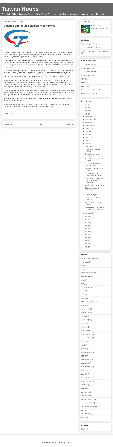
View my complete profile (99, 28)
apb (82, 269)
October (88, 122)
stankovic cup (86, 367)
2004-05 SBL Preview (88, 72)
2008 (86, 220)
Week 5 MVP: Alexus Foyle (94, 185)
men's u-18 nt (85, 334)
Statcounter (85, 429)
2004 (86, 232)
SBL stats (84, 363)
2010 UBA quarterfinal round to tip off (92, 164)
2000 (86, 244)
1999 (86, 247)
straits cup (84, 370)
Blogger (68, 442)
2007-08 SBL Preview (88, 64)
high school (85, 312)
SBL (82, 356)
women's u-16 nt (86, 395)
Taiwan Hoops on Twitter (89, 44)
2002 (86, 238)
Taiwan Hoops (20, 9)
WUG (83, 417)
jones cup (84, 320)
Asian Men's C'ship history (90, 93)
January (88, 213)
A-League (84, 262)
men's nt (84, 327)
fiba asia (84, 305)
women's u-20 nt (86, 403)
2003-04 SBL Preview (88, 75)
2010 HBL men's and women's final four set (93, 174)
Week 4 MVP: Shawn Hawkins (92, 198)
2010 (86, 114)
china (83, 291)
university (84, 385)
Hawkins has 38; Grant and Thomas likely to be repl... (94, 208)
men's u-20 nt (85, 338)
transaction (85, 377)
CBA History (85, 86)
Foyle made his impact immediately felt (93, 194)
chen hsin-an (85, 287)
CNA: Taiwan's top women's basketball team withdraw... (94, 180)
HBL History (85, 79)
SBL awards (85, 359)
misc (82, 341)
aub (82, 280)
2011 (86, 111)
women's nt (85, 392)
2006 (86, 226)
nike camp (84, 349)
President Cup (86, 352)
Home (39, 124)
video (83, 388)
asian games (85, 276)
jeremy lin (84, 316)
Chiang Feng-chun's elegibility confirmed (92, 155)
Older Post (69, 124)
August (88, 128)
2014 (86, 105)
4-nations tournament (88, 258)
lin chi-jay (84, 323)
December (89, 116)
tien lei (83, 374)
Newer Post (8, 124)
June (87, 134)
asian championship (88, 273)
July (87, 131)
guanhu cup (85, 309)
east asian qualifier (87, 302)
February (88, 146)
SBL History (85, 82)
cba (82, 284)
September (89, 125)
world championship (88, 406)
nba (82, 345)
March (87, 143)
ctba (10, 113)
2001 (86, 241)
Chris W (96, 25)
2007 (86, 223)
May (87, 138)
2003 (86, 235)
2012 (86, 108)
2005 (86, 229)
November (89, 119)
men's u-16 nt (85, 331)
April (87, 140)
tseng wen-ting (86, 381)
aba (82, 266)
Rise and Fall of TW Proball (90, 90)
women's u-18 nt (86, 399)
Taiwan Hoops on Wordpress (91, 47)
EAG (83, 298)
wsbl (14, 113)
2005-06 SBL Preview (88, 68)
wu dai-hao (85, 414)
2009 (86, 217)
